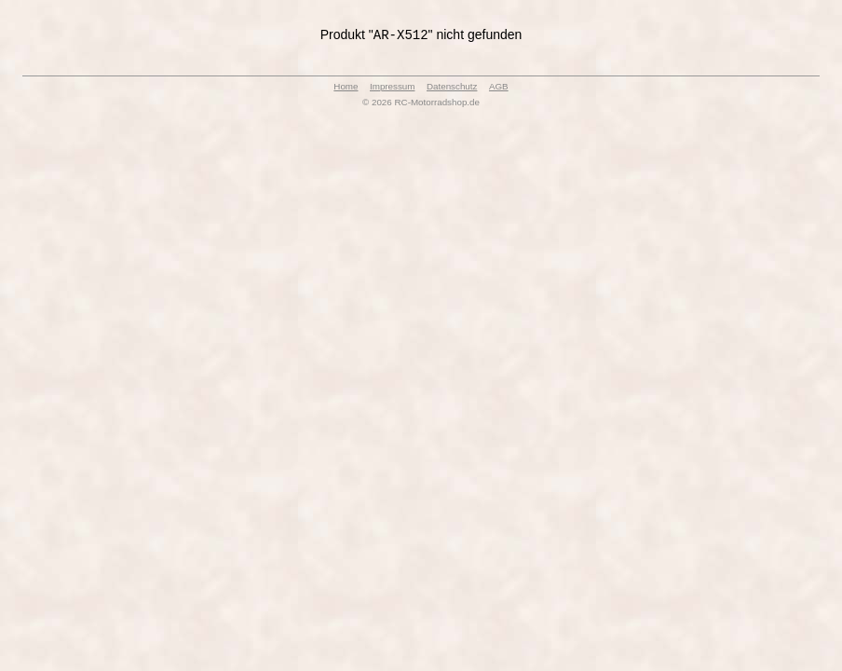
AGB (499, 88)
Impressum (392, 88)
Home (345, 88)
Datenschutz (452, 88)
